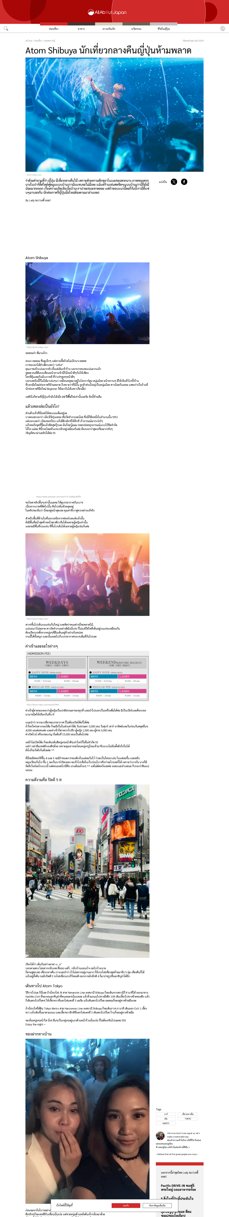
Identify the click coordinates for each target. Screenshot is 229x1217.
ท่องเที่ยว (54, 28)
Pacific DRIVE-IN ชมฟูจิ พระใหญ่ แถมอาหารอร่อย (178, 1187)
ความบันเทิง (109, 28)
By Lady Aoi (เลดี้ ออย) (38, 200)
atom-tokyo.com (34, 174)
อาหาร (81, 28)
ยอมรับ (126, 1205)
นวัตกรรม (136, 28)
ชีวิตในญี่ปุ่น (164, 28)
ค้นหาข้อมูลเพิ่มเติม (157, 1205)
